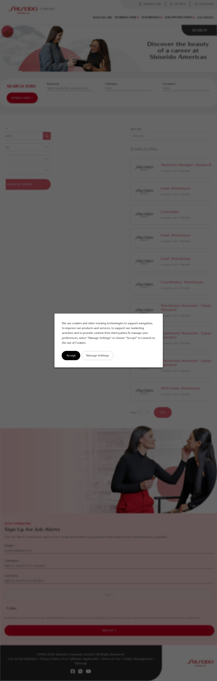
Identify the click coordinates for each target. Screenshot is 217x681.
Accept (70, 355)
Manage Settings (97, 355)
